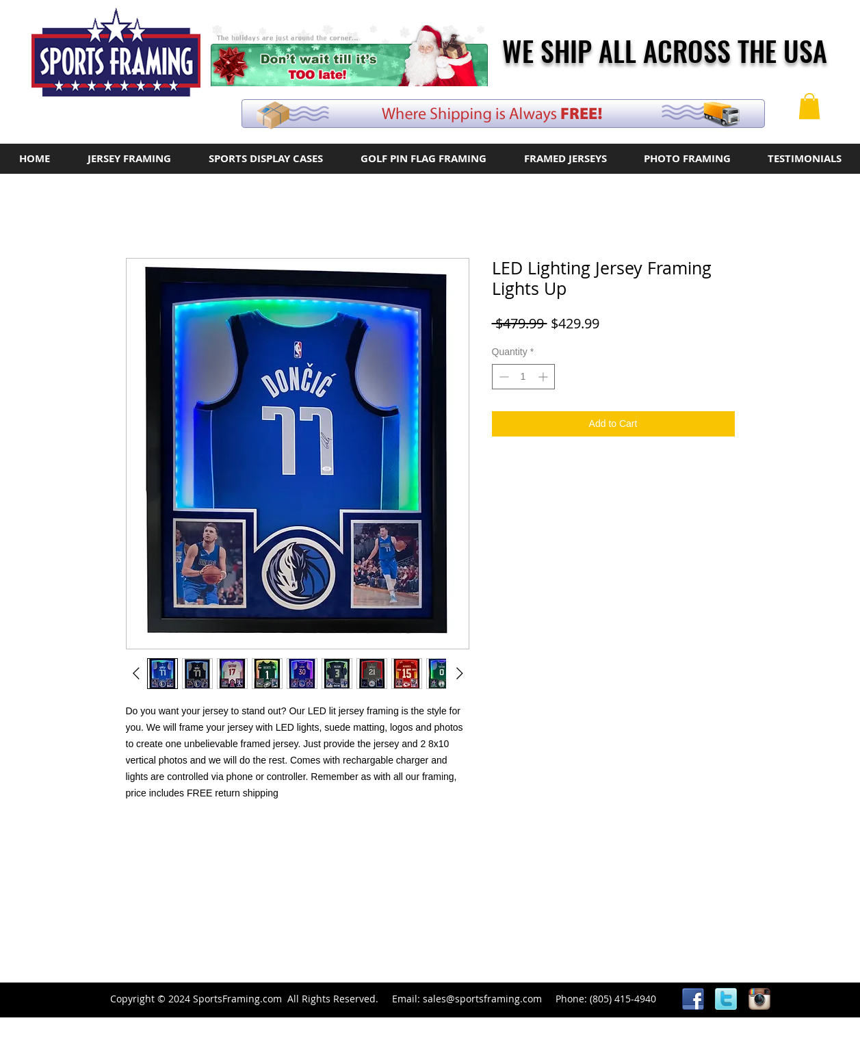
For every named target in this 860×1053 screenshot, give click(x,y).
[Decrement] (502, 377)
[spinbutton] (523, 377)
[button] (809, 106)
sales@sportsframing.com (482, 998)
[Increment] (544, 377)
